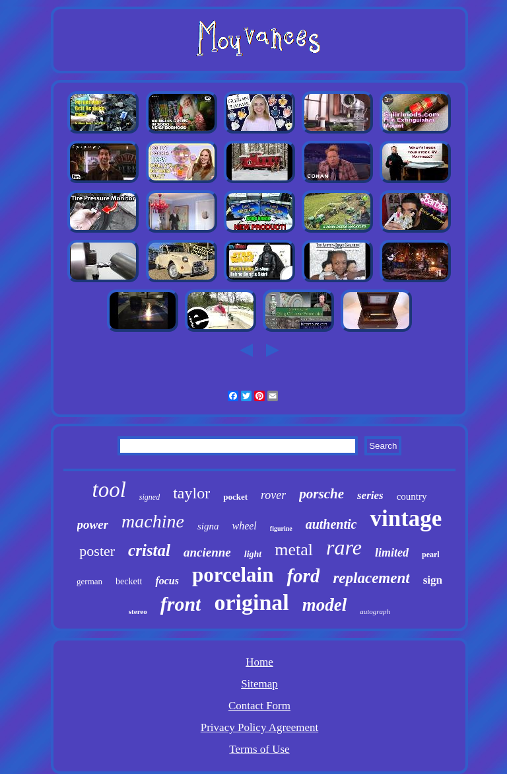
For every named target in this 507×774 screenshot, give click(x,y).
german (89, 581)
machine (152, 521)
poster (97, 551)
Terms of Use (259, 749)
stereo (138, 611)
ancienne (207, 552)
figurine (281, 528)
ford (303, 575)
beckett (129, 581)
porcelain (232, 574)
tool (108, 490)
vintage (406, 518)
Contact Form (259, 705)
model (324, 605)
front (180, 604)
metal (294, 549)
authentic (331, 524)
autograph (375, 611)
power (93, 524)
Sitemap (259, 683)
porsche (321, 494)
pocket (235, 497)
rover (273, 495)
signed (149, 497)
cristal (149, 550)
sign (432, 580)
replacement (371, 578)
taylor (191, 493)
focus (167, 580)
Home (259, 662)
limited (392, 552)
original (251, 602)
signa (208, 526)
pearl (431, 554)
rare (344, 547)
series (370, 495)
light (252, 554)
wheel (244, 525)
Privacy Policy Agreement (259, 727)
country (412, 496)
